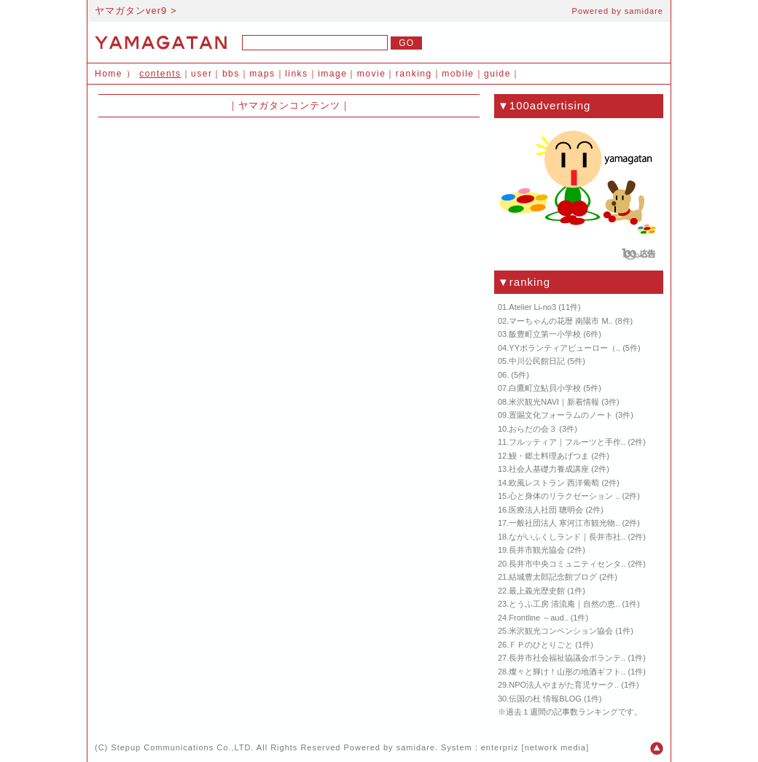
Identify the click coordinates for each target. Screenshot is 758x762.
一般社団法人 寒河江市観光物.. (564, 522)
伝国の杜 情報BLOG (545, 698)
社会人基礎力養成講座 (549, 468)
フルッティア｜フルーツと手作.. (567, 442)
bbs (231, 74)
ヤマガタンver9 (131, 10)
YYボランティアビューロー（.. (564, 347)
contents (160, 74)
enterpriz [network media (533, 747)
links (296, 74)
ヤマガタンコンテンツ (289, 105)
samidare (644, 11)
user (201, 74)
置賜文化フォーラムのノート (561, 415)
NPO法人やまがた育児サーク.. (564, 684)
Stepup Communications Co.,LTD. (182, 747)
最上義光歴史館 (537, 590)
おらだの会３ (533, 428)
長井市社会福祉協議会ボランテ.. (567, 657)
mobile (458, 74)
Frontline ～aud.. (538, 617)
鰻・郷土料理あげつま (549, 455)
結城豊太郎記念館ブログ (553, 576)
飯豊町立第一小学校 (545, 334)
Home (108, 74)
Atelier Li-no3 (532, 307)
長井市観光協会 (537, 549)
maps (262, 74)
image (332, 74)
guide (497, 74)
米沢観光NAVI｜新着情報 (554, 401)
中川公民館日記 (537, 361)
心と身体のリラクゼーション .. (564, 495)
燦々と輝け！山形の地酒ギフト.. (567, 671)
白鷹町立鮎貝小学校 (545, 388)
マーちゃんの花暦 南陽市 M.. (560, 320)
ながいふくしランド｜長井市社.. (567, 536)
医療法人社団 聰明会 (546, 509)
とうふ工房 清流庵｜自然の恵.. (564, 603)
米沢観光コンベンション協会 (561, 630)
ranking (414, 74)
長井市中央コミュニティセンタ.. (567, 563)
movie (371, 74)
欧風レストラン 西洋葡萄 (554, 482)
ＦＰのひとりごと (541, 644)
